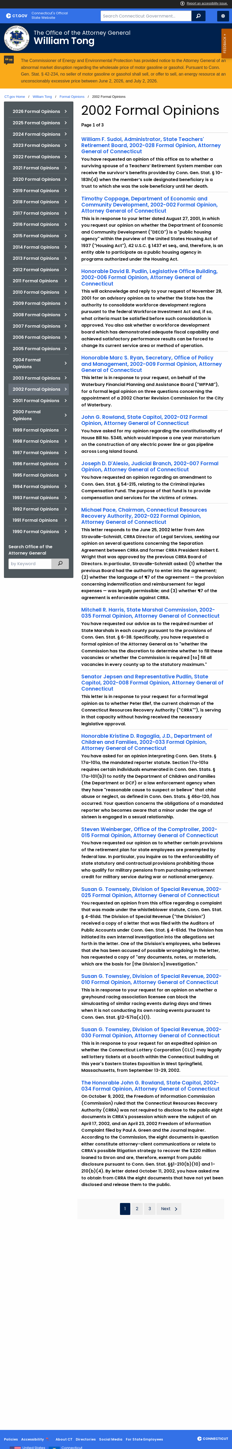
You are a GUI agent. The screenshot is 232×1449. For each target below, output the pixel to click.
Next (166, 1209)
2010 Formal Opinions (36, 292)
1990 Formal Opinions (36, 532)
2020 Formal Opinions (36, 179)
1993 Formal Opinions (36, 498)
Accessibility (32, 1439)
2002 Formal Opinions (36, 389)
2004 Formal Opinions (27, 363)
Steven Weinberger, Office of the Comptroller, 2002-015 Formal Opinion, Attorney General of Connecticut (149, 832)
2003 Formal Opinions (36, 378)
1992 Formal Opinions (36, 509)
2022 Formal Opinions (36, 157)
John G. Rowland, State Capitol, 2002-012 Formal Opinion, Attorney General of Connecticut (144, 420)
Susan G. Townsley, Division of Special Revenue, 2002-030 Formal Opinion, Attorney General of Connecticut (151, 1032)
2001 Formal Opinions (36, 401)
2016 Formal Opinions (36, 224)
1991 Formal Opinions (35, 520)
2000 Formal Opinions (27, 415)
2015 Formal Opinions (36, 236)
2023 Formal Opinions (36, 145)
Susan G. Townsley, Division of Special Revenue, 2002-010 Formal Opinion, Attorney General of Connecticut (151, 979)
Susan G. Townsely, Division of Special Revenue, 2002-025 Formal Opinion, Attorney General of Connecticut (151, 892)
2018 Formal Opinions (36, 202)
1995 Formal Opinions (36, 475)
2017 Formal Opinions (36, 213)
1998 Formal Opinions (36, 441)
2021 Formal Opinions (36, 168)
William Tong (42, 97)
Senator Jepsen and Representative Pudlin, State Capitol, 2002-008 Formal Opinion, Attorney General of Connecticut (152, 682)
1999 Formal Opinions (36, 430)
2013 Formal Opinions (36, 258)
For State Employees (144, 1439)
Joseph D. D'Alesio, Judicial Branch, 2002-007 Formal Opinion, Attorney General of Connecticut (149, 466)
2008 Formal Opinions (36, 315)
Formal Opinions (72, 97)
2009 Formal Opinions (36, 303)
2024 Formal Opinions (36, 134)
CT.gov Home (15, 97)
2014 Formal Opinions (36, 247)
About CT (64, 1439)
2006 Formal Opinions (36, 337)
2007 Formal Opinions (36, 326)
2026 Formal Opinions (36, 111)
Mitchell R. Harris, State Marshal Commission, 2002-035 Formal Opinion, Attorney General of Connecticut (150, 613)
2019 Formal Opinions (36, 191)
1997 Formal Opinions (36, 453)
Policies (11, 1439)
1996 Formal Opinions (36, 464)
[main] (116, 726)
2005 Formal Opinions (36, 349)
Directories (86, 1439)
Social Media (110, 1439)
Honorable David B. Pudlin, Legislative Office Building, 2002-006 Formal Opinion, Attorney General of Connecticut (149, 277)
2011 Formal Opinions (35, 281)
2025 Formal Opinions (36, 123)
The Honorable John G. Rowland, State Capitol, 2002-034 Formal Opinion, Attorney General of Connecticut (150, 1085)
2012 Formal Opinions (36, 270)
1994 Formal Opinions (36, 487)
